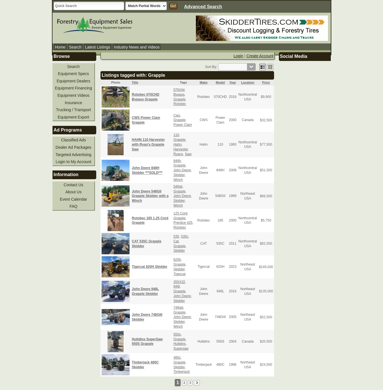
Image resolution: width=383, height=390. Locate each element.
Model (220, 82)
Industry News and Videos (136, 47)
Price (266, 82)
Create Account (259, 56)
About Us (73, 192)
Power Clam (182, 125)
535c (184, 236)
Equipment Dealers (73, 81)
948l (176, 286)
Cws (176, 115)
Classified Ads (73, 140)
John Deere (182, 170)
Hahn (177, 144)
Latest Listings (97, 47)
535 (176, 236)
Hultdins (179, 344)
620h (177, 260)
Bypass (178, 95)
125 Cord (180, 213)
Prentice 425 (182, 223)
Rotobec (179, 104)
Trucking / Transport (73, 110)
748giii (178, 308)
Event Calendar (73, 199)
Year (232, 82)
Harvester (180, 149)
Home (60, 47)
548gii (177, 187)
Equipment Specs (73, 73)
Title (135, 82)
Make (203, 82)
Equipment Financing (73, 88)
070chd (178, 90)
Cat (176, 241)
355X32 (179, 282)
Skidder (179, 175)
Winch (178, 180)
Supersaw (180, 348)
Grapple (179, 99)
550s (177, 334)
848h (177, 161)
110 (176, 135)
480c (177, 358)
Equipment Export (73, 117)
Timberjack (181, 372)
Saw (188, 154)
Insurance (73, 102)
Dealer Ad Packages (73, 147)
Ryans (178, 154)
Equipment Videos (73, 95)
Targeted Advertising (73, 154)
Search (75, 47)
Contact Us (73, 185)
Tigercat (179, 274)
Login (238, 56)
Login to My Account (73, 161)
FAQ (73, 206)
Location (247, 82)
